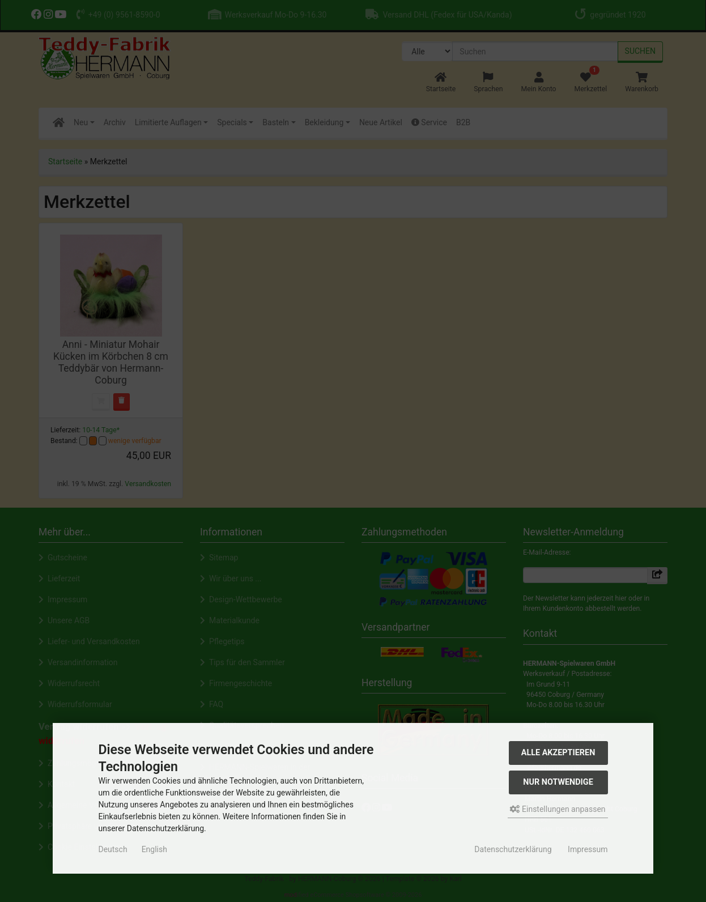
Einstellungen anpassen (558, 809)
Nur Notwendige (558, 782)
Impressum (587, 849)
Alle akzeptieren (558, 753)
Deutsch (112, 849)
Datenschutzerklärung (512, 849)
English (154, 849)
